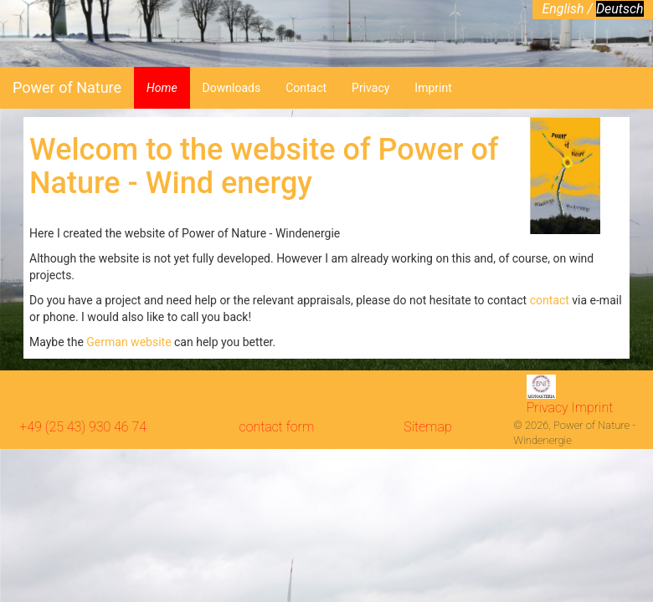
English (564, 9)
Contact (305, 87)
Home (162, 87)
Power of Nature (67, 87)
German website (128, 342)
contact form (277, 427)
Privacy (370, 87)
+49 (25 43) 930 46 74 (83, 427)
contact (551, 300)
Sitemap (427, 427)
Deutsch (620, 9)
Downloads (232, 87)
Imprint (432, 87)
